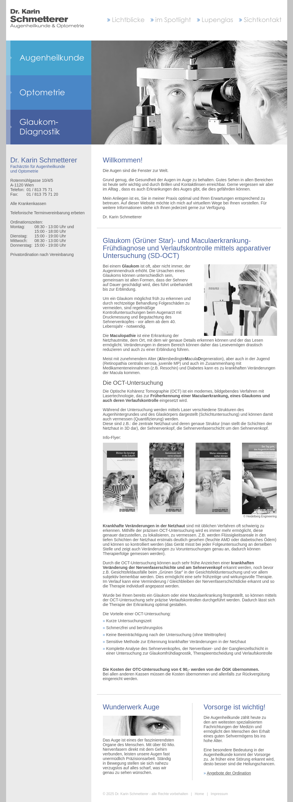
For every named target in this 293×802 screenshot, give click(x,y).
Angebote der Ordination (229, 773)
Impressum (219, 794)
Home (199, 794)
